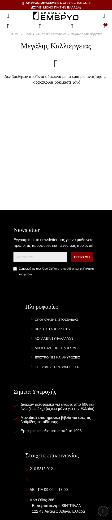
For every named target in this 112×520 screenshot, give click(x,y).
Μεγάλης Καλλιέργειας (86, 34)
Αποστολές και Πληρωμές (57, 348)
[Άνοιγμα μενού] (8, 16)
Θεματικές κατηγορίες (51, 34)
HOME (14, 34)
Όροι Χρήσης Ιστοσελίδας (58, 268)
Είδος (28, 34)
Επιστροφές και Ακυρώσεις (57, 357)
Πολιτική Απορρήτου (53, 329)
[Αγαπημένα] (40, 26)
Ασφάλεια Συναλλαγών (54, 338)
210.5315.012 (41, 469)
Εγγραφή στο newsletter (57, 367)
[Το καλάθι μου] (103, 26)
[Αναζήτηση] (103, 16)
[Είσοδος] (72, 26)
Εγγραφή (82, 257)
